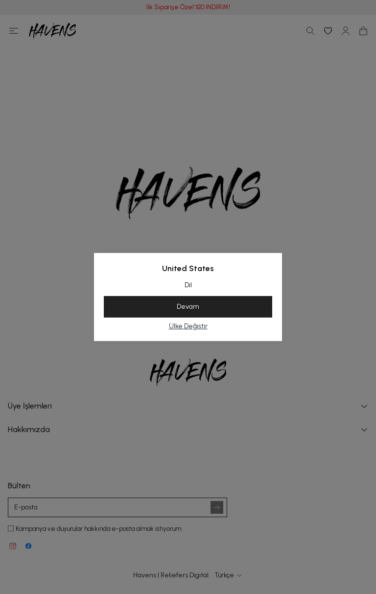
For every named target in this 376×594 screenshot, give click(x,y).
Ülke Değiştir (188, 326)
